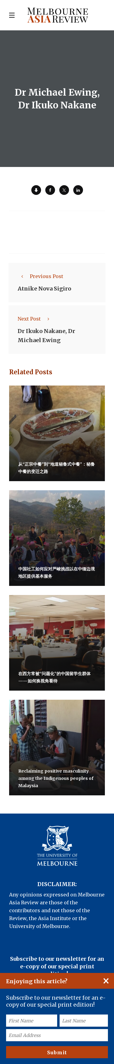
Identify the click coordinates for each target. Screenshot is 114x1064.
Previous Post (40, 276)
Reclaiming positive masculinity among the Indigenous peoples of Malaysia (55, 778)
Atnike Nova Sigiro (44, 288)
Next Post (35, 319)
